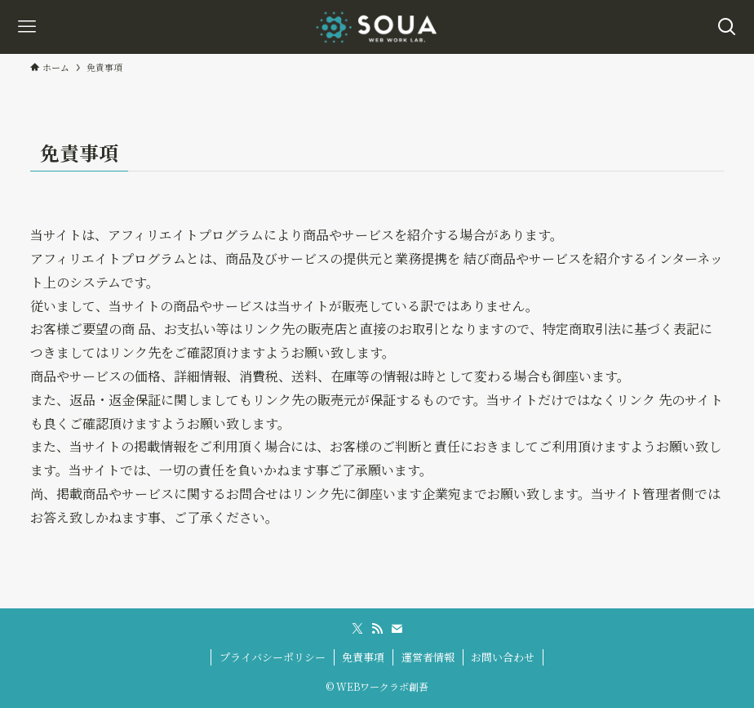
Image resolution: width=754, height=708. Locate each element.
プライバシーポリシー (273, 657)
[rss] (377, 628)
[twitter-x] (357, 628)
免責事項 (363, 657)
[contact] (396, 628)
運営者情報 (428, 657)
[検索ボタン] (727, 27)
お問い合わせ (502, 657)
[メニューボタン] (27, 27)
